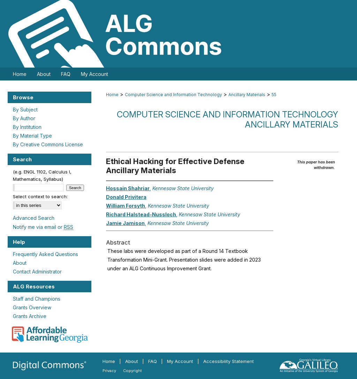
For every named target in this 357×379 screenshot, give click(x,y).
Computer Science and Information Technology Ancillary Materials (227, 119)
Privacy (109, 370)
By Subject (25, 110)
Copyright (132, 370)
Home (112, 94)
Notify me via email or (43, 227)
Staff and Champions (36, 299)
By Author (24, 118)
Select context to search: (40, 196)
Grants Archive (29, 316)
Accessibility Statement (228, 361)
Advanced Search (33, 218)
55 (274, 94)
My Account (180, 361)
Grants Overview (32, 307)
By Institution (27, 127)
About (19, 263)
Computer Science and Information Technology (173, 94)
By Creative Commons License (48, 144)
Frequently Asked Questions (45, 254)
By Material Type (32, 136)
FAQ (152, 361)
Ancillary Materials (246, 94)
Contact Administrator (37, 271)
